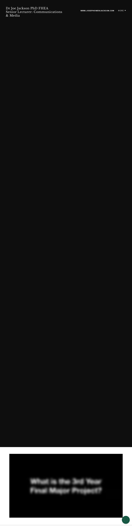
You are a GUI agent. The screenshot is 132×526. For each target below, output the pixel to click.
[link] (35, 15)
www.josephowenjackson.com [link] (97, 10)
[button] (122, 10)
